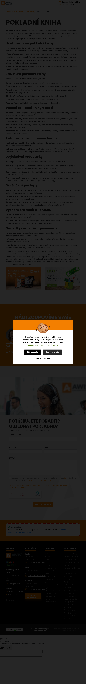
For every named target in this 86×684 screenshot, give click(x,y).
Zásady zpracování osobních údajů (43, 345)
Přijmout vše (32, 352)
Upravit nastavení (43, 358)
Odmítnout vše (52, 352)
